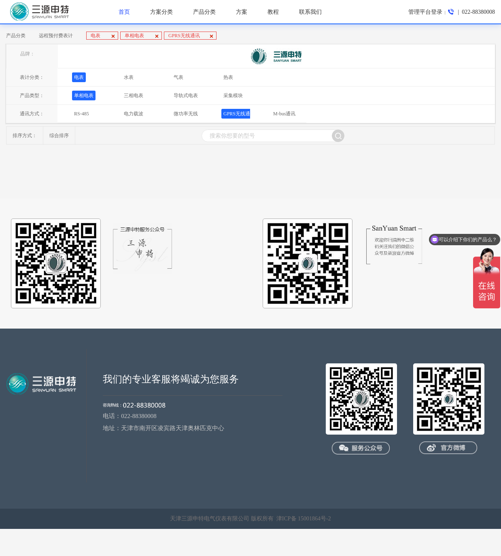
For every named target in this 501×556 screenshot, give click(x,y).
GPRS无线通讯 (184, 35)
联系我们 (310, 12)
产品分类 (15, 35)
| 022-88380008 (471, 12)
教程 (273, 12)
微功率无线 (186, 114)
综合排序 (59, 135)
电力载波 (133, 114)
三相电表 (133, 95)
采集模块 (233, 95)
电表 (96, 35)
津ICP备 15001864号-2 (303, 519)
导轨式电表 (186, 95)
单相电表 (135, 35)
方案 (241, 12)
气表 (178, 77)
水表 (129, 77)
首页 (124, 12)
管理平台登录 (425, 12)
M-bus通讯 (284, 114)
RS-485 (81, 114)
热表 (228, 77)
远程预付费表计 (56, 35)
